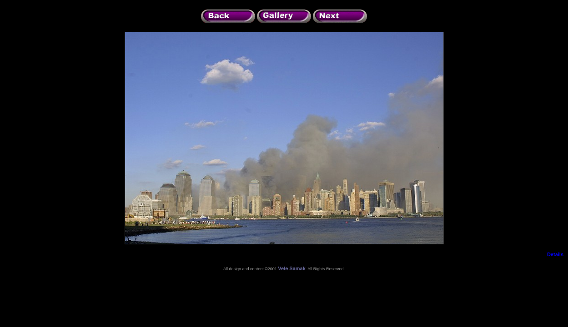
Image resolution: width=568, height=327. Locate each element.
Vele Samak (292, 268)
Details (555, 254)
